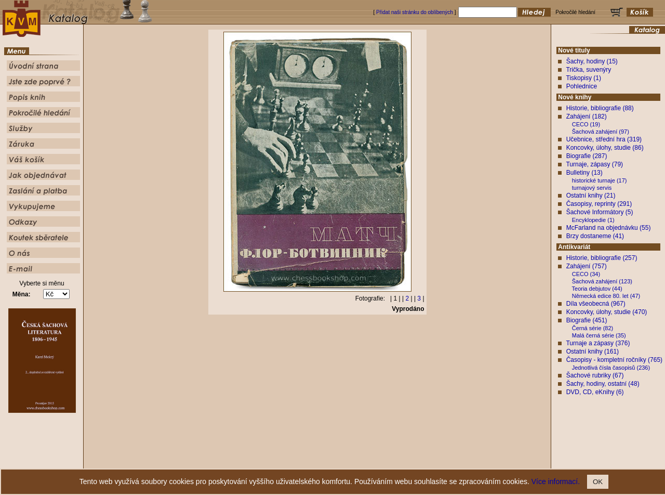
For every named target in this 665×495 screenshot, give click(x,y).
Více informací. (555, 481)
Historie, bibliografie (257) (601, 258)
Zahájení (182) (586, 116)
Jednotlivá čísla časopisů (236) (611, 367)
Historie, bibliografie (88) (600, 108)
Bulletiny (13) (584, 172)
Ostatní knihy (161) (592, 351)
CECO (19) (586, 124)
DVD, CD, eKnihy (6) (595, 392)
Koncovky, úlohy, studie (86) (605, 147)
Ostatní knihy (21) (591, 195)
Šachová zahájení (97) (600, 131)
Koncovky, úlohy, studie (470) (606, 312)
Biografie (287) (586, 156)
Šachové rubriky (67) (595, 375)
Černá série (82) (592, 328)
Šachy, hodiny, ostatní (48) (603, 383)
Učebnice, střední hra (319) (604, 139)
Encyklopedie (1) (593, 220)
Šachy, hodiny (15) (592, 61)
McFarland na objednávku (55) (608, 227)
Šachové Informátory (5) (599, 212)
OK (598, 482)
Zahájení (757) (586, 266)
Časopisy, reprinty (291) (599, 203)
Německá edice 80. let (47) (606, 296)
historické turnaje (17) (599, 180)
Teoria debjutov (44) (597, 288)
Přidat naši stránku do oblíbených (414, 12)
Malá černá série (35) (599, 335)
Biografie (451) (586, 320)
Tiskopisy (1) (583, 78)
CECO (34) (586, 274)
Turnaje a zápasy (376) (598, 343)
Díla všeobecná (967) (596, 303)
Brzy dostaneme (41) (595, 236)
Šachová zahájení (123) (602, 281)
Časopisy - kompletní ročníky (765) (614, 359)
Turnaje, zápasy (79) (594, 164)
